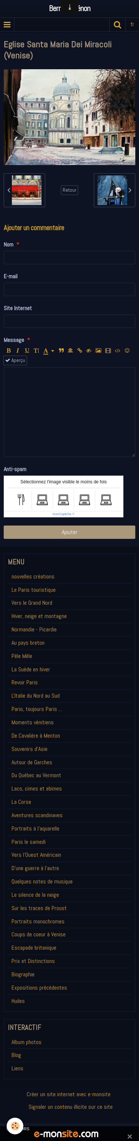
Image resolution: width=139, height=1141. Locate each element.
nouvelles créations (32, 576)
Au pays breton (27, 643)
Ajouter (69, 532)
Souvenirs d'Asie (29, 749)
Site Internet (18, 308)
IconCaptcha (62, 514)
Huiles (18, 1001)
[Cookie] (15, 1126)
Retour (69, 190)
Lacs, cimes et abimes (36, 788)
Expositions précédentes (39, 987)
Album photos (26, 1042)
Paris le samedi (28, 842)
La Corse (21, 802)
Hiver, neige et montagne (39, 616)
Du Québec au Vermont (36, 775)
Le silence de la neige (35, 895)
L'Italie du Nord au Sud (35, 695)
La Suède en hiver (30, 669)
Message (14, 340)
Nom (8, 244)
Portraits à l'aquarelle (35, 828)
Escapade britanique (33, 948)
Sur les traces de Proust (39, 908)
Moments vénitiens (32, 722)
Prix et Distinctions (33, 961)
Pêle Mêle (21, 656)
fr (132, 24)
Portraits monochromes (37, 921)
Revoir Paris (24, 682)
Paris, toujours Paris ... (36, 709)
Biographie (22, 974)
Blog (16, 1055)
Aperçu (15, 360)
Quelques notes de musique (42, 881)
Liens (17, 1068)
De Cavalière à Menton (35, 735)
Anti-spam (15, 469)
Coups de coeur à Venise (38, 934)
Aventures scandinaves (37, 815)
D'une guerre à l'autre (35, 868)
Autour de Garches (31, 762)
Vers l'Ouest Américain (36, 855)
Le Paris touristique (33, 590)
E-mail (10, 276)
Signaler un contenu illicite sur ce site (71, 1107)
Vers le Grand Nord (31, 603)
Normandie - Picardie (34, 629)
